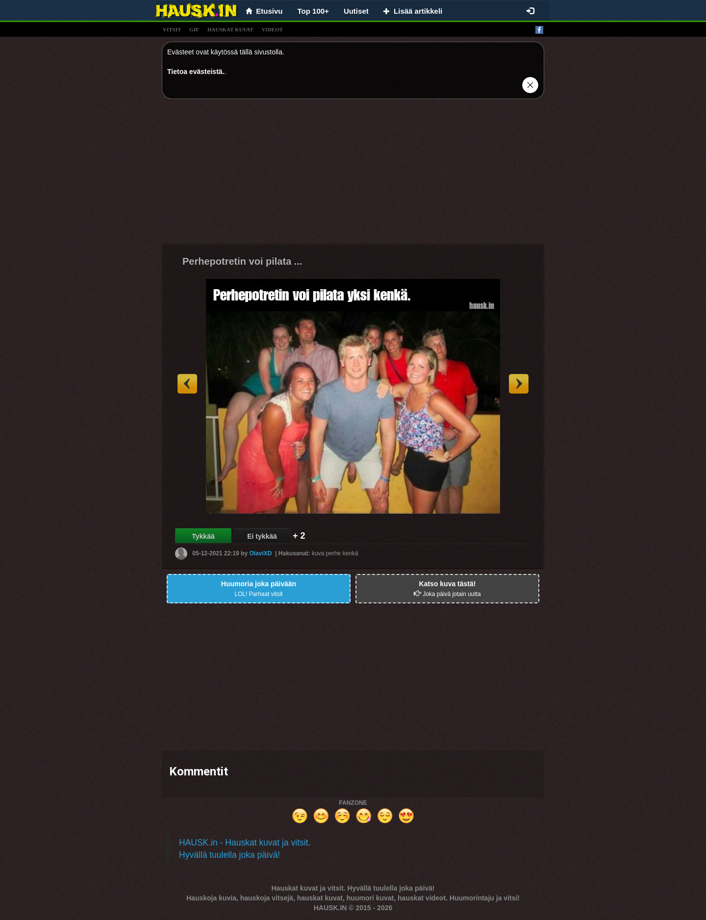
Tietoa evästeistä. (195, 71)
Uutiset (356, 11)
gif (194, 29)
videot (272, 29)
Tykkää (203, 536)
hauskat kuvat (230, 29)
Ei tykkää (262, 536)
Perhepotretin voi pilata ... (242, 261)
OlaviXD (260, 553)
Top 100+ (313, 11)
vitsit (172, 29)
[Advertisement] (353, 175)
